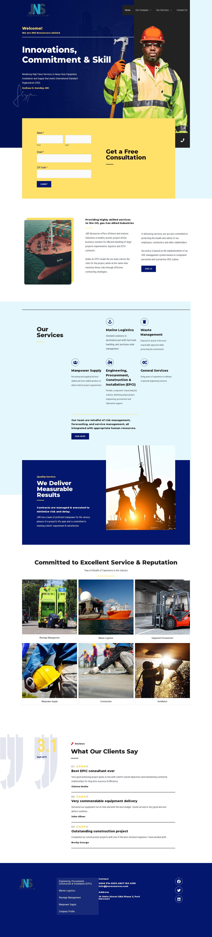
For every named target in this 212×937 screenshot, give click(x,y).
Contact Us (182, 10)
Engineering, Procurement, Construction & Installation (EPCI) (75, 882)
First (39, 145)
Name (40, 132)
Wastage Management (49, 637)
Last (67, 145)
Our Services (162, 10)
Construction (106, 701)
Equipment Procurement (162, 638)
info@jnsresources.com (113, 886)
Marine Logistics (106, 638)
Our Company (142, 10)
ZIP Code (42, 167)
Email (40, 152)
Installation (162, 701)
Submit (44, 184)
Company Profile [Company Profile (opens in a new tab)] (67, 911)
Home (128, 10)
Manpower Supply (50, 701)
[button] (148, 269)
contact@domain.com (99, 280)
